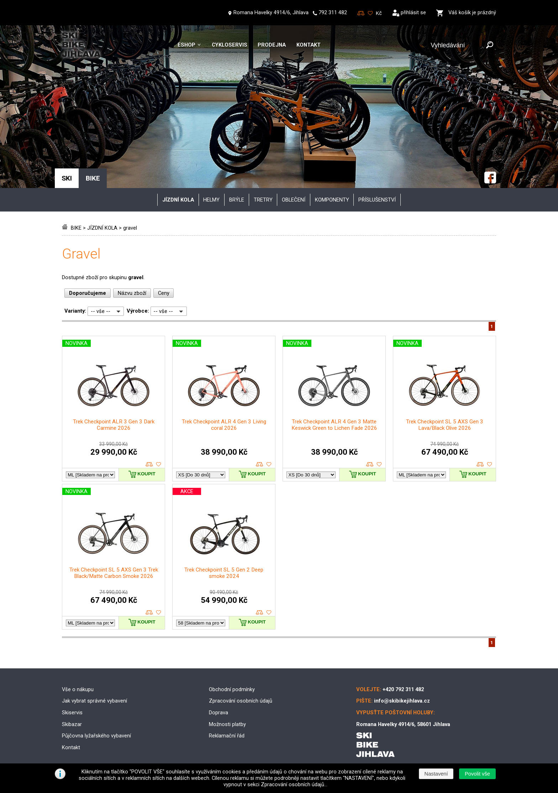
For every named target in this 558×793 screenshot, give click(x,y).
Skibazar (72, 724)
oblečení (293, 200)
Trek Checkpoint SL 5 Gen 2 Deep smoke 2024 (223, 573)
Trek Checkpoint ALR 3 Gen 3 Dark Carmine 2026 (113, 424)
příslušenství (377, 200)
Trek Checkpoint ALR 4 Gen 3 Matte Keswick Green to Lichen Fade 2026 (334, 424)
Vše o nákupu (78, 689)
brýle (236, 200)
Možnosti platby (227, 724)
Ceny (163, 293)
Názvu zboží (132, 293)
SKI (67, 178)
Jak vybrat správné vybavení (94, 701)
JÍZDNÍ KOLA (102, 228)
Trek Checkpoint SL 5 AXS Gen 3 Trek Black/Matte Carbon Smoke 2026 (113, 573)
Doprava (218, 712)
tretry (263, 200)
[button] (477, 773)
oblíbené (158, 464)
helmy (211, 200)
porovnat (149, 464)
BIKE (76, 228)
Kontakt (308, 45)
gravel (130, 228)
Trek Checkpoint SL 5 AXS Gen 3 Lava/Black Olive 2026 (444, 424)
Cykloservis (229, 45)
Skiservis (72, 712)
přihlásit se (413, 12)
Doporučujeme (87, 293)
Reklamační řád (226, 735)
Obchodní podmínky (232, 689)
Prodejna (272, 45)
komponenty (332, 200)
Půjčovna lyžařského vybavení (96, 735)
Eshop (186, 45)
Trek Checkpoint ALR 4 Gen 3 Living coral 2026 (224, 424)
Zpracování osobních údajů (240, 701)
